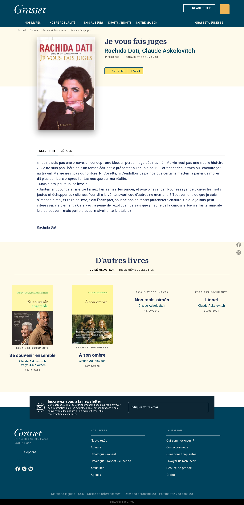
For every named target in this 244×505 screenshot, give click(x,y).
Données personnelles (140, 494)
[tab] (18, 22)
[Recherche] (225, 9)
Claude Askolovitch (168, 50)
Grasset (34, 30)
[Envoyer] (203, 407)
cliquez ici (71, 414)
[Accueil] (30, 9)
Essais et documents (54, 30)
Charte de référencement (104, 494)
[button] (199, 8)
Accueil (22, 30)
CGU (81, 494)
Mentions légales (63, 494)
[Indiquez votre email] (163, 407)
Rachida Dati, (123, 50)
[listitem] (17, 469)
